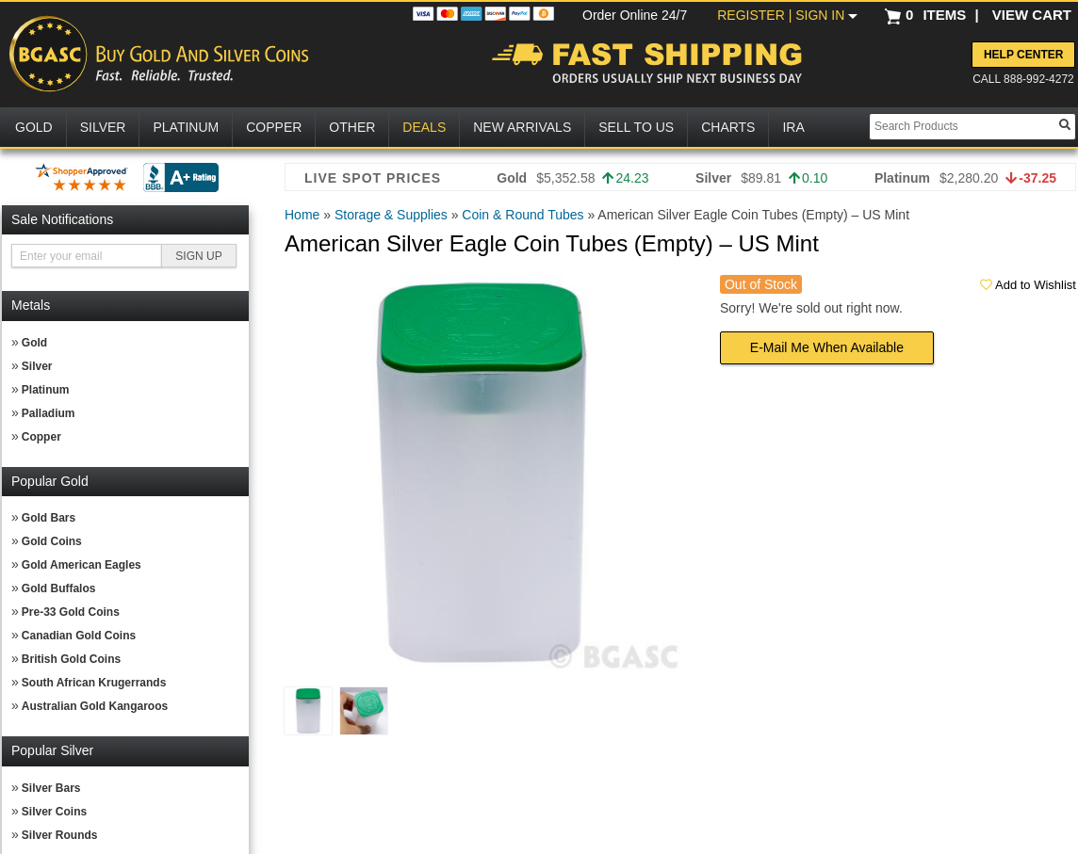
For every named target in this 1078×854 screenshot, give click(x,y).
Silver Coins (54, 811)
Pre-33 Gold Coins (71, 612)
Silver (37, 366)
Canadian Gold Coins (79, 635)
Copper (41, 436)
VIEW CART (1031, 15)
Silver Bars (51, 788)
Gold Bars (48, 517)
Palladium (48, 413)
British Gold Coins (71, 659)
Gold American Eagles (81, 565)
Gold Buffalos (59, 588)
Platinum (46, 389)
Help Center (1023, 54)
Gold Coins (52, 541)
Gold (34, 342)
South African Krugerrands (94, 682)
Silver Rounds (60, 835)
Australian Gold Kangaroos (95, 706)
